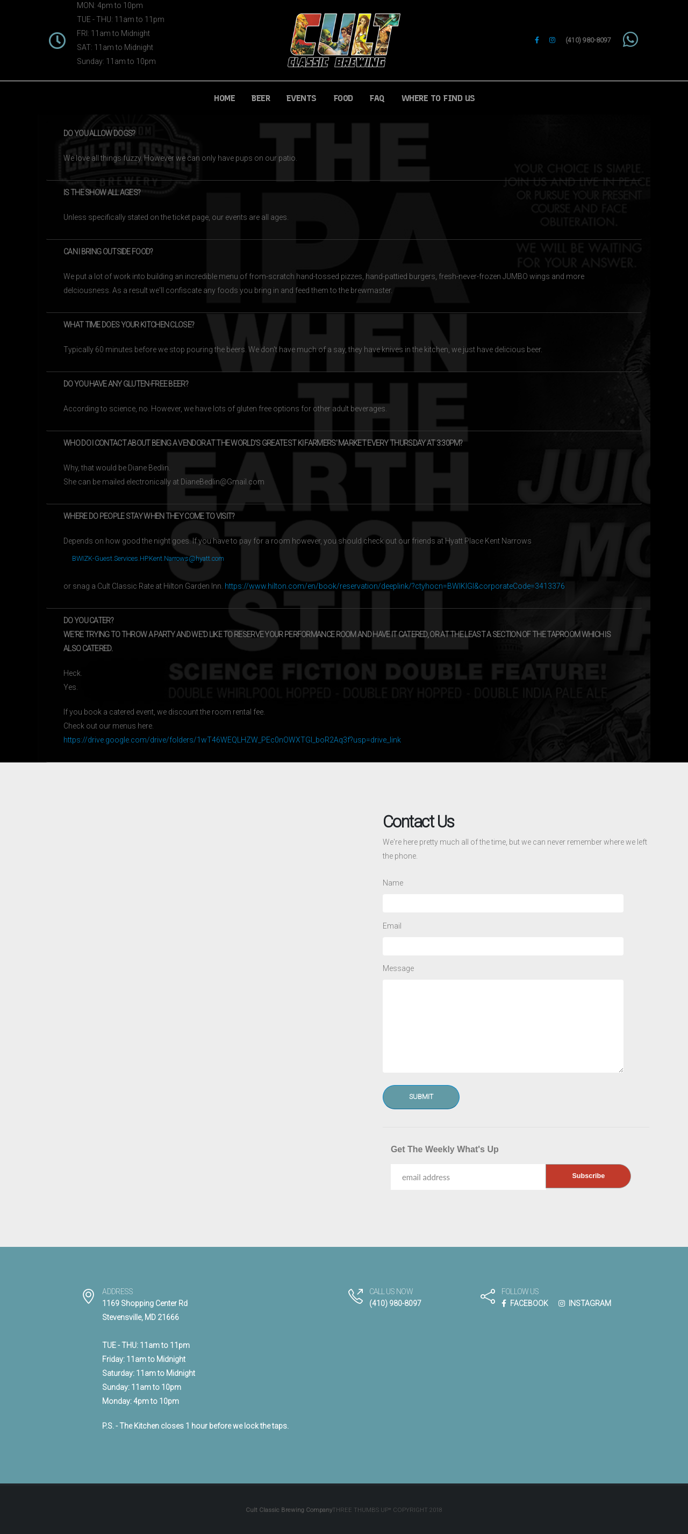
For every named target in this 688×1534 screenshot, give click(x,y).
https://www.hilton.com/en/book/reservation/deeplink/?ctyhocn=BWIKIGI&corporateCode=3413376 (395, 586)
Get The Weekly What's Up (445, 1149)
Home (224, 98)
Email (392, 926)
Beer (261, 98)
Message (398, 968)
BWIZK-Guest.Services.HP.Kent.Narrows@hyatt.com (148, 558)
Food (343, 98)
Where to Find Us (438, 98)
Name (393, 883)
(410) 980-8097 (588, 40)
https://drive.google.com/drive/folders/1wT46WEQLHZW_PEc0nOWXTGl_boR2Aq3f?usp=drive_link (232, 740)
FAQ (377, 98)
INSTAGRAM (584, 1303)
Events (301, 98)
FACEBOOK (524, 1303)
